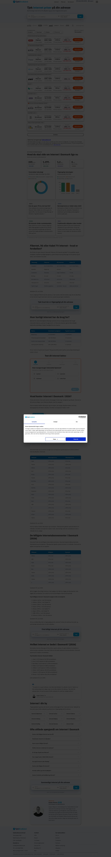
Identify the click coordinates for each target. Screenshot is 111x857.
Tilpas (55, 439)
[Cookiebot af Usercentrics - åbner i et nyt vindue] (79, 417)
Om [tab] (77, 421)
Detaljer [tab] (55, 421)
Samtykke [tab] (34, 421)
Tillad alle (75, 439)
